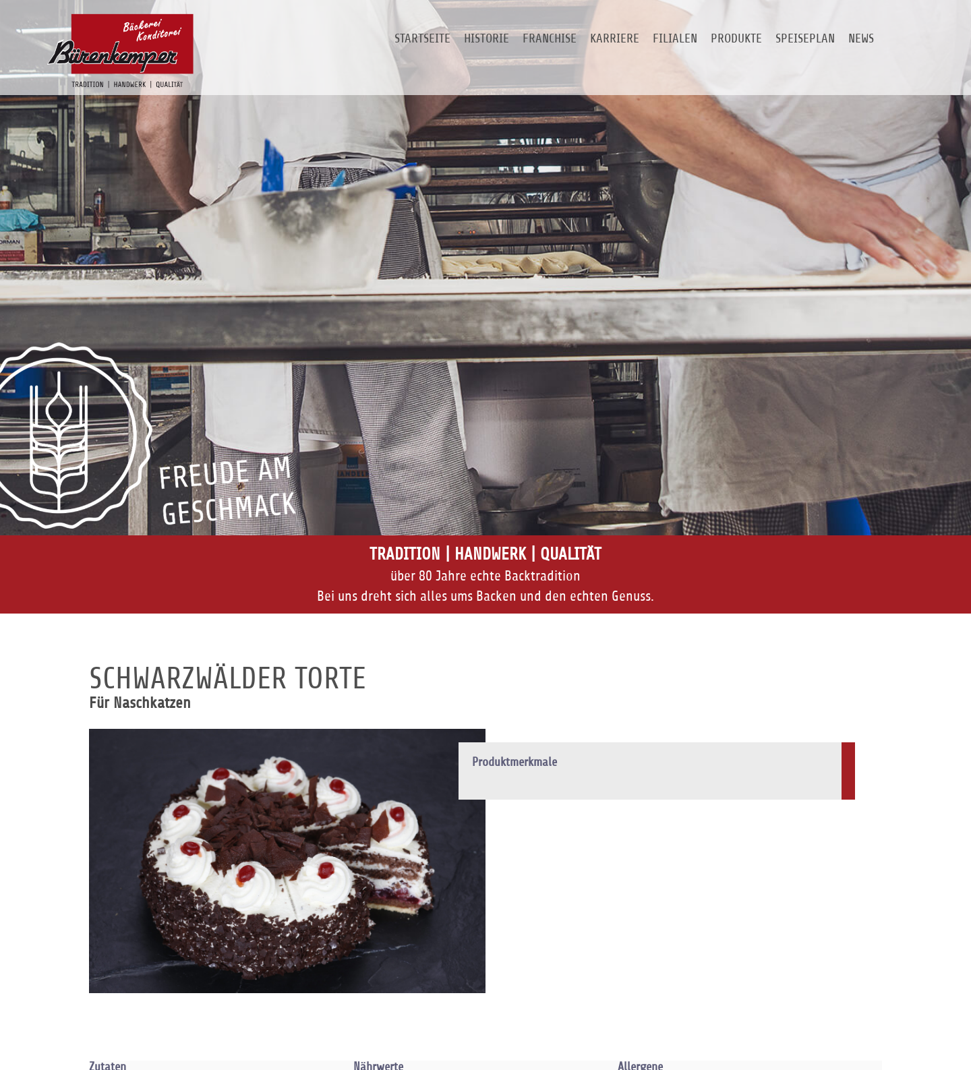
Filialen (675, 38)
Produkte (736, 38)
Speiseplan (805, 38)
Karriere (614, 38)
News (861, 38)
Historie (486, 38)
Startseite (422, 38)
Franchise (550, 38)
